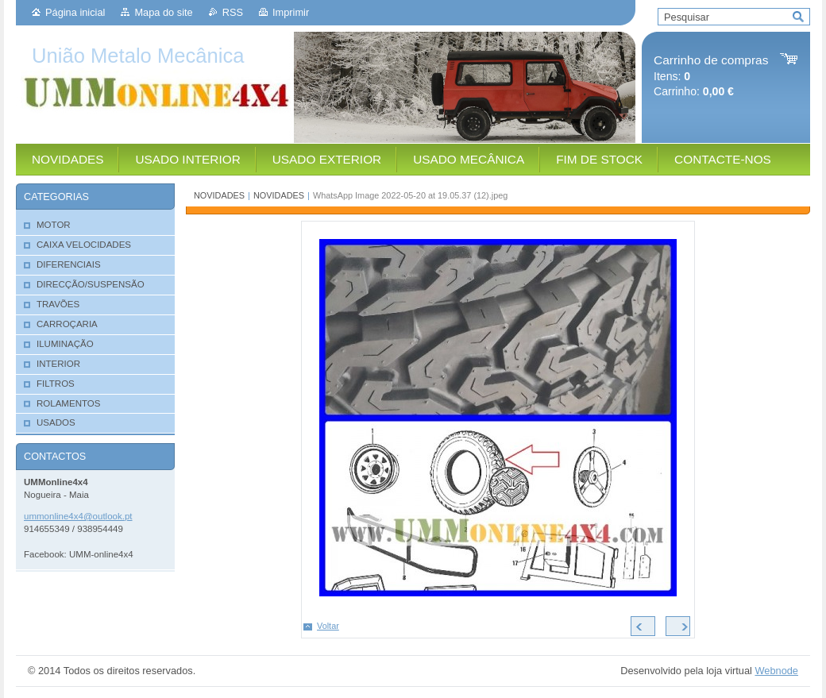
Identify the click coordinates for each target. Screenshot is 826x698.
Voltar (328, 626)
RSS (232, 12)
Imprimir (290, 12)
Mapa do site (163, 12)
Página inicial (75, 12)
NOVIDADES (219, 195)
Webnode (776, 671)
